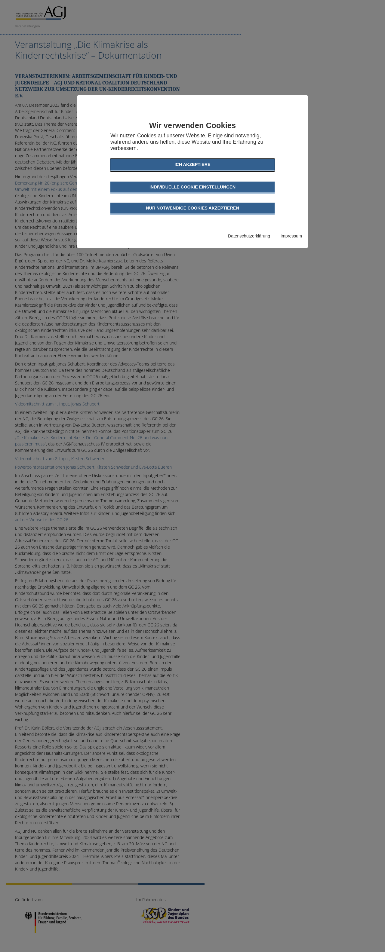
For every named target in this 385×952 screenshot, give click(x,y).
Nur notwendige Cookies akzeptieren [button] (192, 208)
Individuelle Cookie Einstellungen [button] (192, 187)
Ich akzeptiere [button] (192, 164)
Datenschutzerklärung (249, 236)
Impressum (291, 236)
